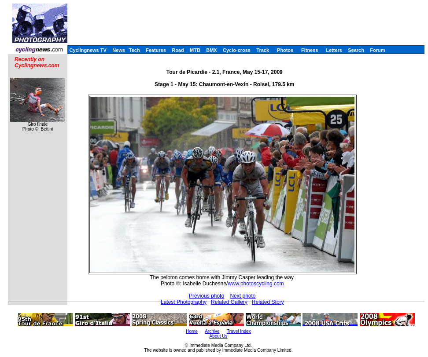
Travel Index (239, 331)
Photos (285, 50)
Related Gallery (229, 302)
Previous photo (206, 296)
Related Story (268, 302)
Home (192, 331)
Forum (377, 50)
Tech (134, 50)
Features (156, 50)
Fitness (309, 50)
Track (262, 50)
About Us (218, 336)
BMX (211, 50)
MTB (195, 50)
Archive (212, 331)
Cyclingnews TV (87, 50)
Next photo (242, 296)
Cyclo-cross (237, 50)
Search (356, 50)
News (118, 50)
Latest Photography (184, 302)
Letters (334, 50)
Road (178, 50)
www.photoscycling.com (256, 283)
